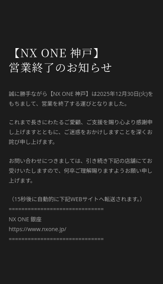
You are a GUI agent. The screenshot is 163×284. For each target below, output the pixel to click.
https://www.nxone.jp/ (37, 229)
